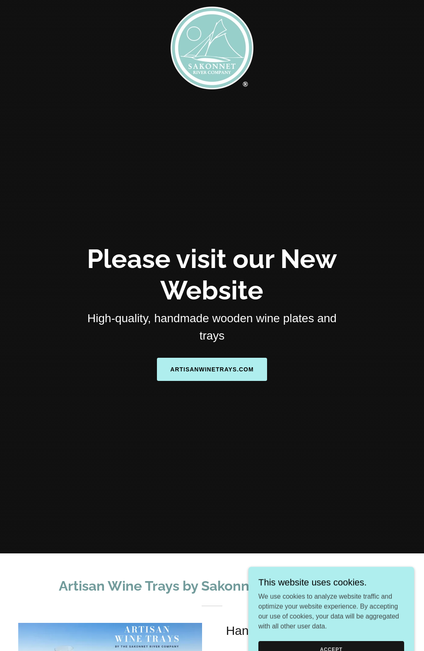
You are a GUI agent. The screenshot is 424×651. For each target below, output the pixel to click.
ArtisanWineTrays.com (211, 369)
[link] (212, 10)
